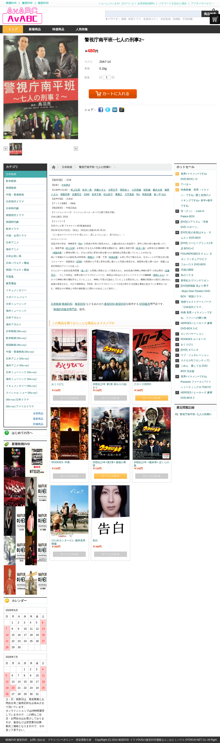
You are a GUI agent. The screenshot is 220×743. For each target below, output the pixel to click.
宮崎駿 (176, 19)
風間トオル (158, 275)
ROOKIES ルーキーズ (193, 339)
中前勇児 (66, 185)
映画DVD (11, 2)
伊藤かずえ (100, 189)
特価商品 (38, 424)
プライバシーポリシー (60, 739)
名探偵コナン (151, 19)
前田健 (146, 189)
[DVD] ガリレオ (189, 349)
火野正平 (113, 189)
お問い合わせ (37, 739)
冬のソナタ (187, 275)
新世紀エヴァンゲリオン (195, 280)
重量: (87, 68)
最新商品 (38, 418)
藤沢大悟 (157, 189)
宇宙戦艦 (187, 19)
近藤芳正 (77, 194)
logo (22, 15)
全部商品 (38, 413)
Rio (138, 194)
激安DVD (27, 2)
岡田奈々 (124, 189)
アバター (186, 184)
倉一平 (157, 194)
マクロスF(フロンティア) (195, 360)
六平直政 (129, 194)
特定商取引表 (83, 739)
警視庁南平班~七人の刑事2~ (95, 167)
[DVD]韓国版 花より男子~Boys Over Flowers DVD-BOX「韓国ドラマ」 (196, 291)
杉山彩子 (108, 194)
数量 (87, 77)
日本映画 (67, 167)
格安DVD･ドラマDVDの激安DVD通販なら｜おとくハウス (151, 739)
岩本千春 (96, 194)
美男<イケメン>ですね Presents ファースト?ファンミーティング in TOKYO (196, 382)
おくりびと (187, 344)
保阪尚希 (65, 194)
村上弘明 (75, 189)
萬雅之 (118, 194)
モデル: (89, 61)
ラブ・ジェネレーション (195, 355)
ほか (164, 194)
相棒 (123, 19)
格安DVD (43, 2)
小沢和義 (136, 189)
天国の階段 (187, 269)
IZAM (86, 194)
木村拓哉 (165, 19)
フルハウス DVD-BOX (193, 264)
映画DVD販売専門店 (65, 309)
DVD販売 (144, 303)
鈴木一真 (87, 189)
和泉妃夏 (147, 194)
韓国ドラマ (134, 19)
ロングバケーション (192, 333)
